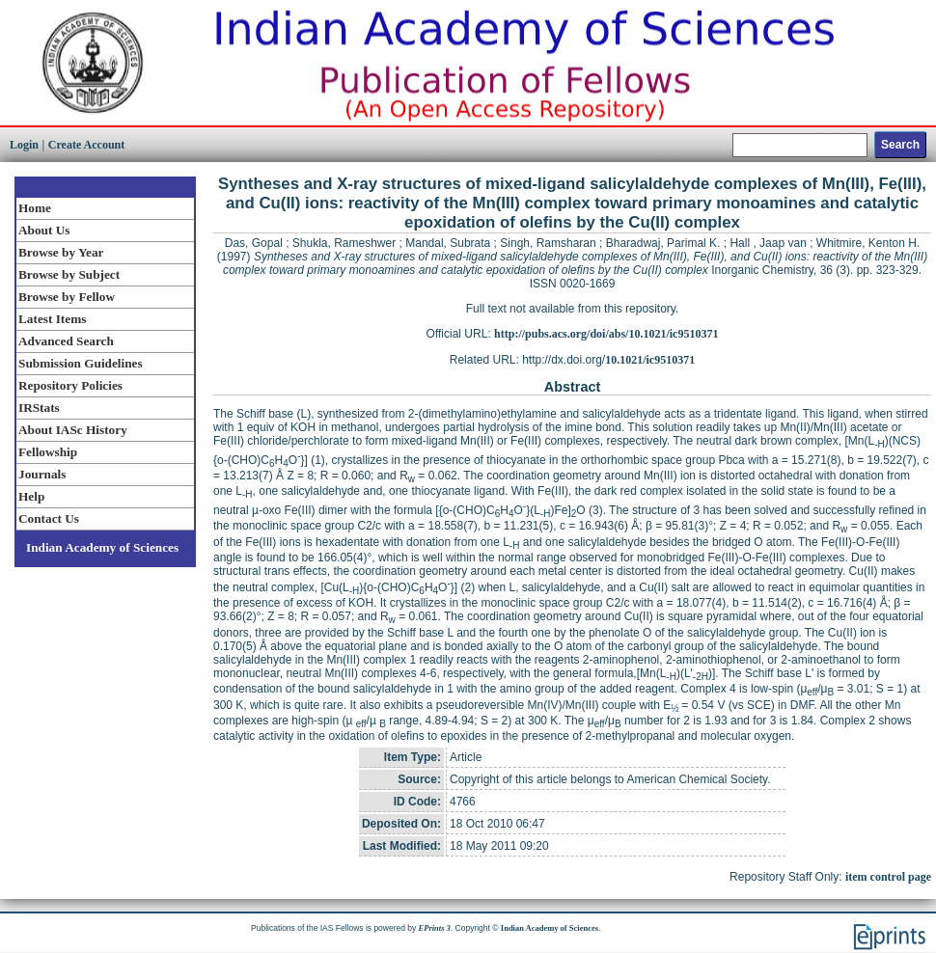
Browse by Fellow (66, 296)
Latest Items (52, 319)
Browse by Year (60, 252)
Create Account (86, 144)
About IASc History (72, 429)
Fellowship (47, 452)
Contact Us (48, 518)
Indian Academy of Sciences (102, 547)
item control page (888, 877)
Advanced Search (66, 341)
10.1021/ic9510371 (650, 360)
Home (34, 208)
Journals (42, 474)
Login (24, 144)
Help (31, 496)
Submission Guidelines (80, 363)
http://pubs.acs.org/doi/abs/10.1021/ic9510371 (606, 333)
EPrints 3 (435, 928)
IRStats (39, 407)
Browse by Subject (69, 274)
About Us (43, 230)
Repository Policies (70, 385)
